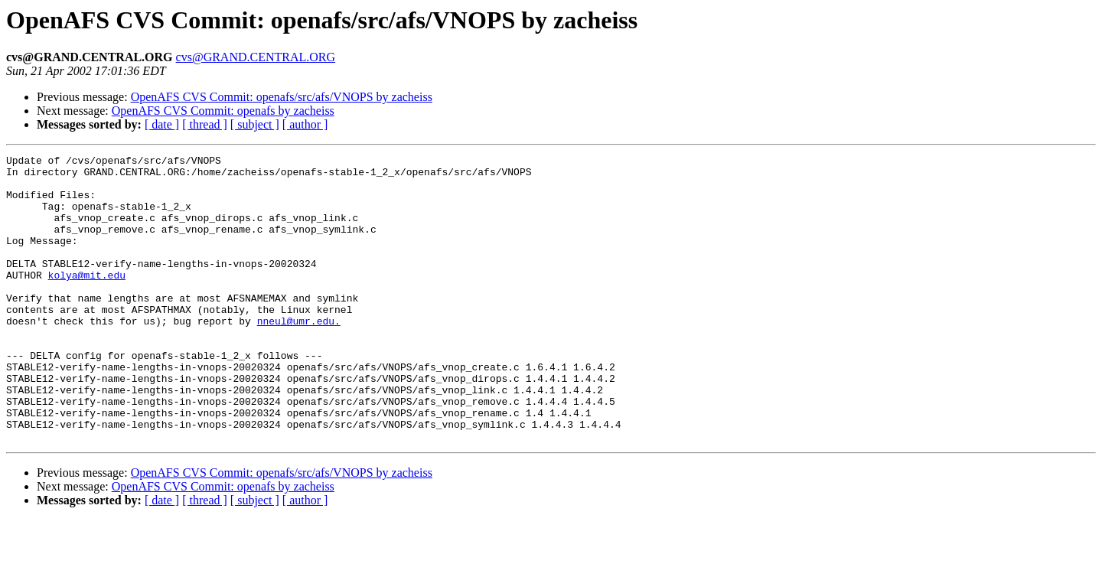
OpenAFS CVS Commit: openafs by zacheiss (223, 110)
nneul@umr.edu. (299, 355)
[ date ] (162, 124)
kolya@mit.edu (87, 300)
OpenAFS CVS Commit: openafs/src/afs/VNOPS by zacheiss (281, 96)
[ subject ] (254, 124)
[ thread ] (204, 124)
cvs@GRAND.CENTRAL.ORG (256, 57)
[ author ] (305, 124)
